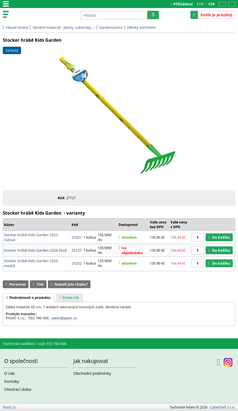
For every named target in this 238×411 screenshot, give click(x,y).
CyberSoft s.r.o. (222, 407)
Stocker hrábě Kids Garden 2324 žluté (35, 250)
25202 (77, 263)
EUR (200, 3)
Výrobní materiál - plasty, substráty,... (64, 27)
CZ (221, 4)
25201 (77, 237)
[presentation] (28, 298)
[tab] (28, 297)
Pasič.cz (43, 14)
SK (231, 4)
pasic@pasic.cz (64, 318)
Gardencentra (111, 27)
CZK (211, 3)
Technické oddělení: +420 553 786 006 (34, 343)
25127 (77, 250)
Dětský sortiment (141, 27)
